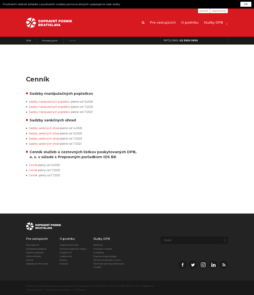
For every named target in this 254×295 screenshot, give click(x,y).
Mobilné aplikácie (35, 252)
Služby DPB (213, 22)
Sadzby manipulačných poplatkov (49, 128)
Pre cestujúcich (163, 22)
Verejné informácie (69, 245)
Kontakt (204, 10)
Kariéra (63, 260)
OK (246, 4)
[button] (227, 22)
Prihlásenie (80, 289)
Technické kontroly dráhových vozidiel (108, 265)
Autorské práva (34, 289)
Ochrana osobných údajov (73, 248)
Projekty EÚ (66, 252)
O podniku (190, 22)
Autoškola (98, 252)
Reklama (98, 245)
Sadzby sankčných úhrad (44, 150)
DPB (28, 40)
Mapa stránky (219, 10)
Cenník (72, 40)
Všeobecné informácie (37, 263)
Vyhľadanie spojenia (36, 248)
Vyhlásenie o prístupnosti (58, 289)
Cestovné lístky (33, 256)
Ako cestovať (32, 245)
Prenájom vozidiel (102, 248)
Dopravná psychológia (105, 256)
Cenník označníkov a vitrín (107, 260)
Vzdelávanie (66, 256)
